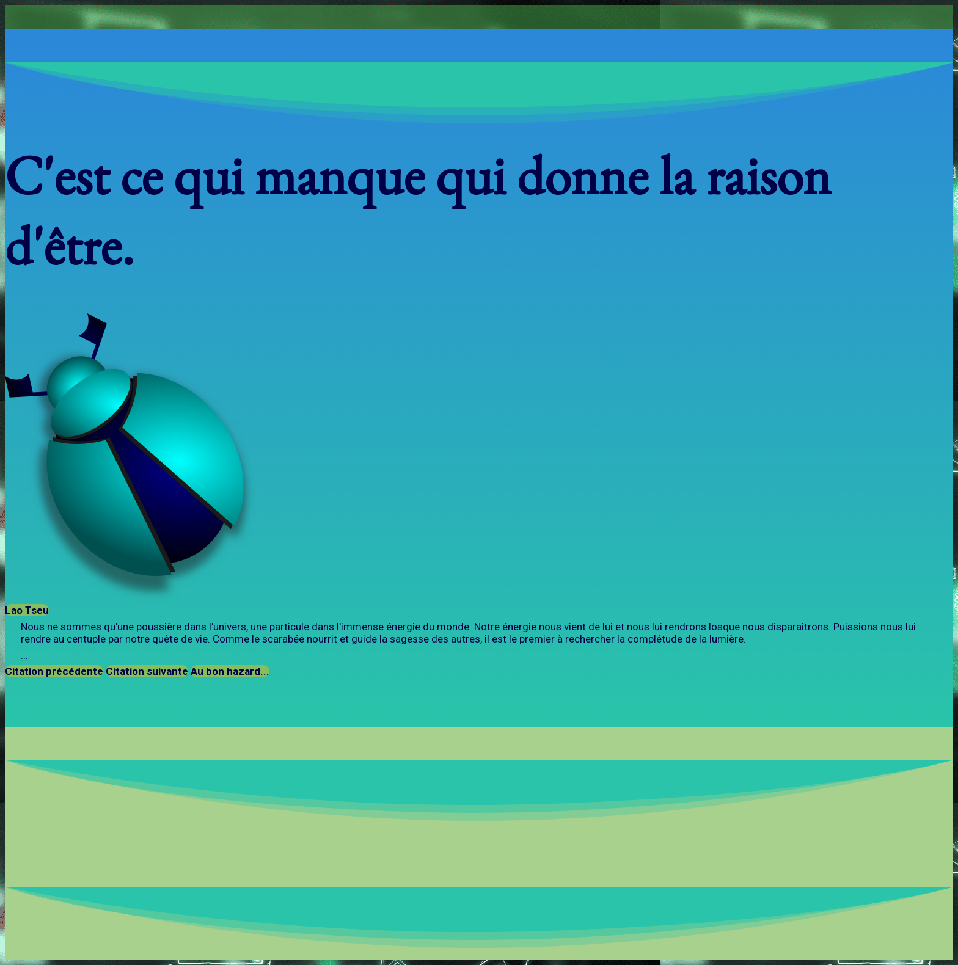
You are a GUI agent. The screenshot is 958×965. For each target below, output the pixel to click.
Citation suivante (147, 671)
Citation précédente (54, 671)
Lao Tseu (27, 610)
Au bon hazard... (230, 671)
